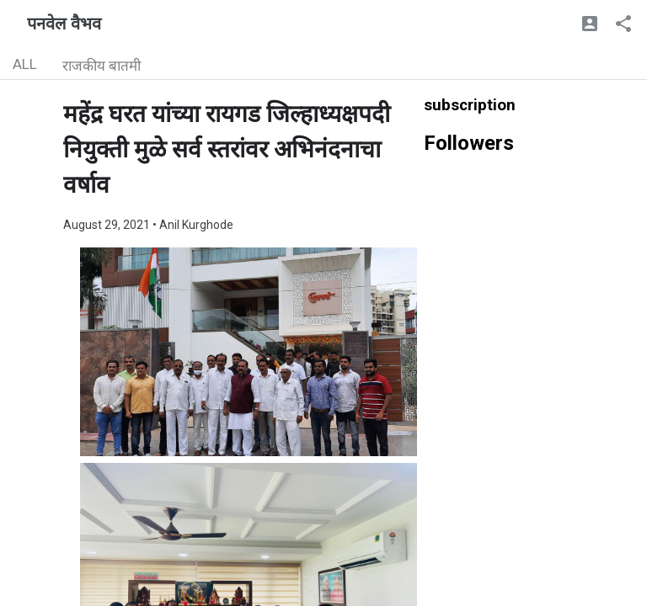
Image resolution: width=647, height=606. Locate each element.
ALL (25, 64)
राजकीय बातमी (101, 65)
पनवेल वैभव (64, 23)
